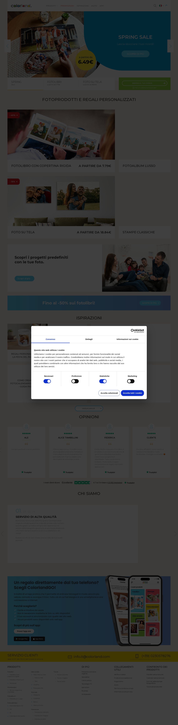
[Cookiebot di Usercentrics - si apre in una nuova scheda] (132, 331)
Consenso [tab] (50, 339)
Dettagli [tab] (89, 339)
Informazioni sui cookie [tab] (127, 339)
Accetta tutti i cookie (132, 393)
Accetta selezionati (109, 393)
